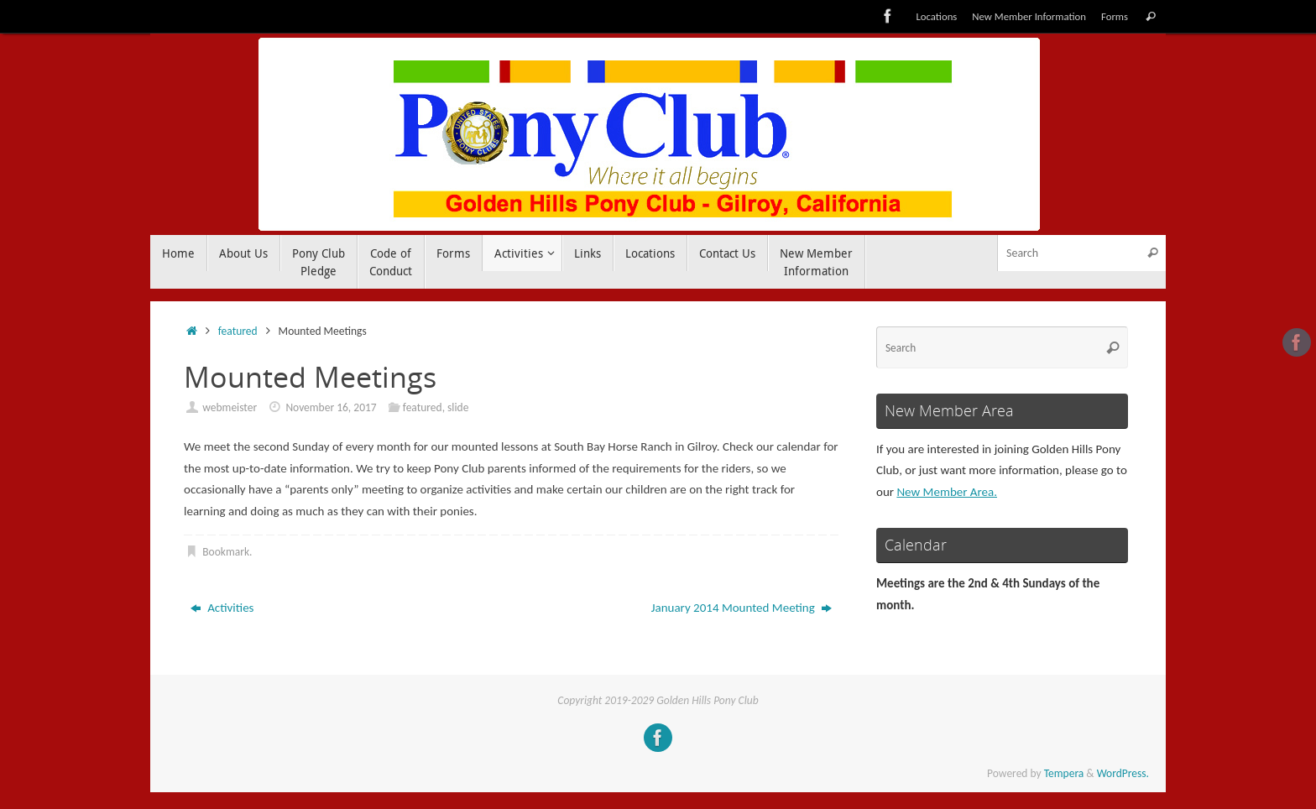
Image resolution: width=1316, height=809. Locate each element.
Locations (936, 16)
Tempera (1064, 773)
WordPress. (1123, 773)
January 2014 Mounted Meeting (742, 607)
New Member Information (1029, 16)
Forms (1114, 16)
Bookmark (225, 552)
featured (238, 331)
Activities (222, 607)
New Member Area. (946, 491)
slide (457, 407)
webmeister (229, 407)
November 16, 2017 (330, 407)
